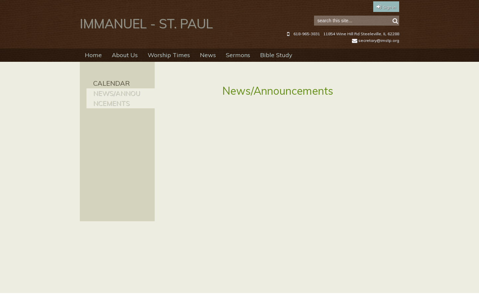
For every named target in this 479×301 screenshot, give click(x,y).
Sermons (238, 55)
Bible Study (276, 55)
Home (93, 55)
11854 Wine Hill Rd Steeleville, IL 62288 (361, 33)
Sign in (389, 7)
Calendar (111, 83)
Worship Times (169, 55)
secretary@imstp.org (375, 40)
